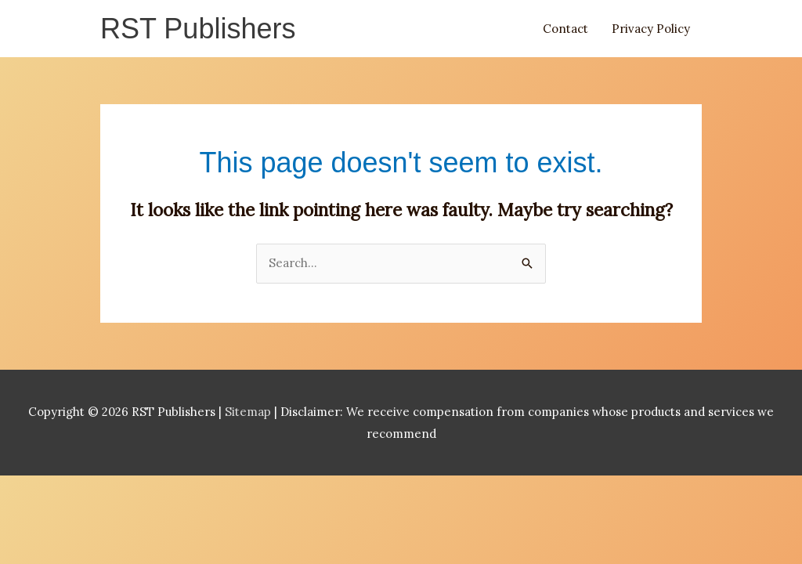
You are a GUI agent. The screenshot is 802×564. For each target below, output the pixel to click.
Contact (565, 28)
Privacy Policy (651, 28)
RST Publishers (197, 29)
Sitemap (249, 411)
